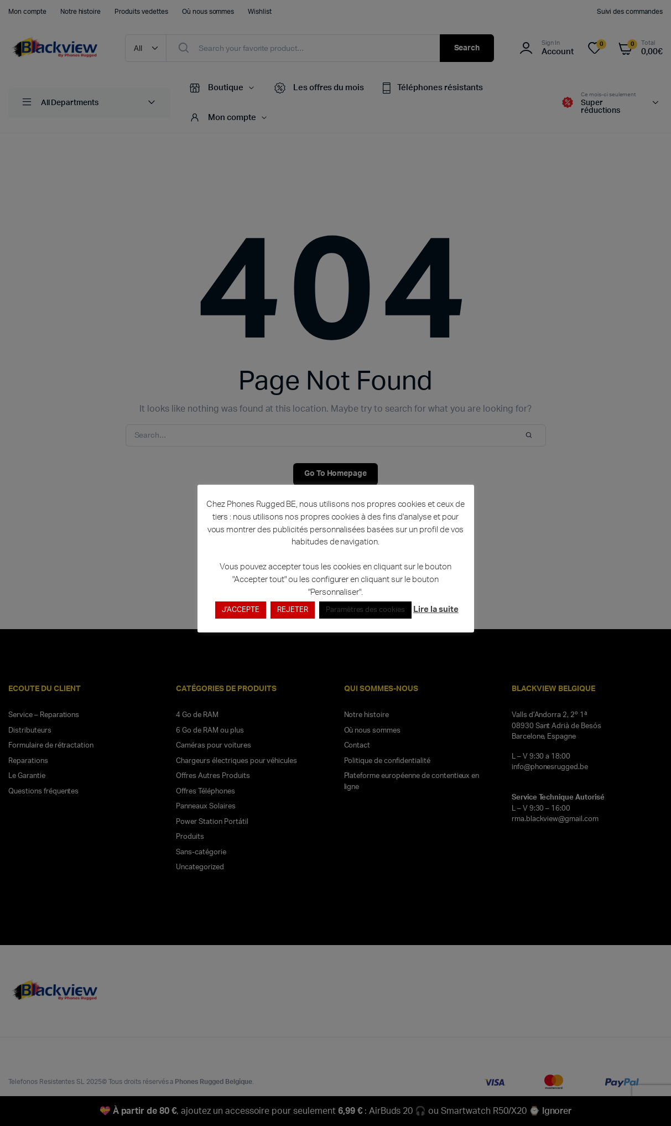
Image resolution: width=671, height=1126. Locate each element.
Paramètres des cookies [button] (365, 610)
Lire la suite (436, 609)
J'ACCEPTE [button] (240, 610)
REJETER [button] (292, 610)
